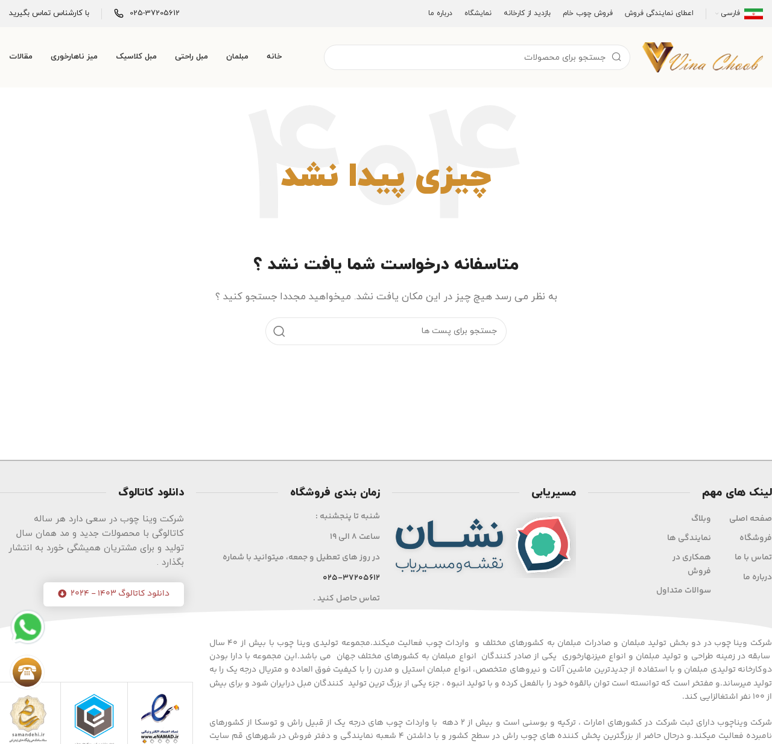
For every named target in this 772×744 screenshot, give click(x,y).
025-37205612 (351, 578)
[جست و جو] (477, 57)
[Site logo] (702, 56)
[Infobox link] (147, 13)
